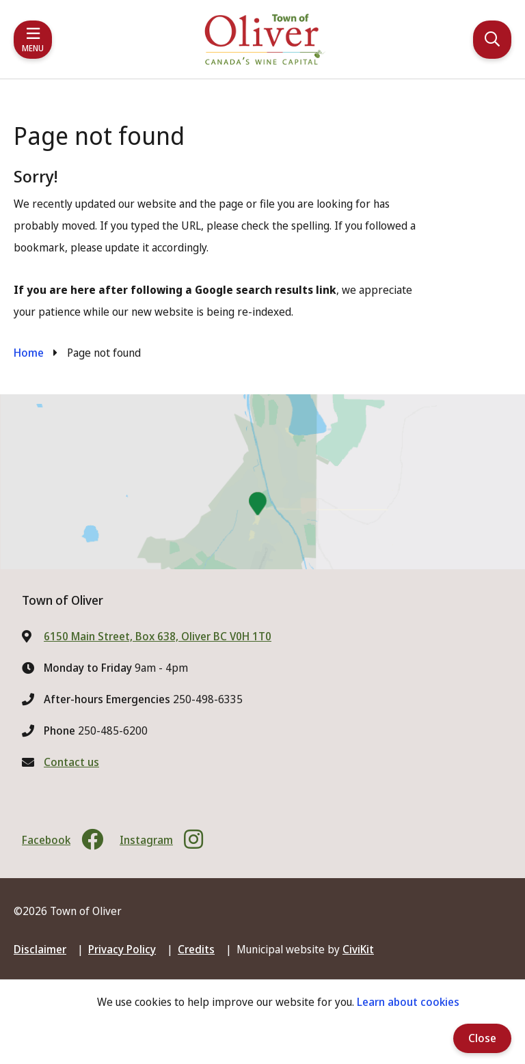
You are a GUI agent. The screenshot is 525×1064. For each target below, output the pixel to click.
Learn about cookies (408, 1001)
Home (29, 352)
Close (482, 1038)
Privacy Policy (122, 949)
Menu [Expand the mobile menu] (33, 48)
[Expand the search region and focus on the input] (492, 40)
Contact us (71, 761)
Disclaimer (40, 949)
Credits (196, 949)
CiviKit (358, 949)
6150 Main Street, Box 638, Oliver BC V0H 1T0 (157, 636)
